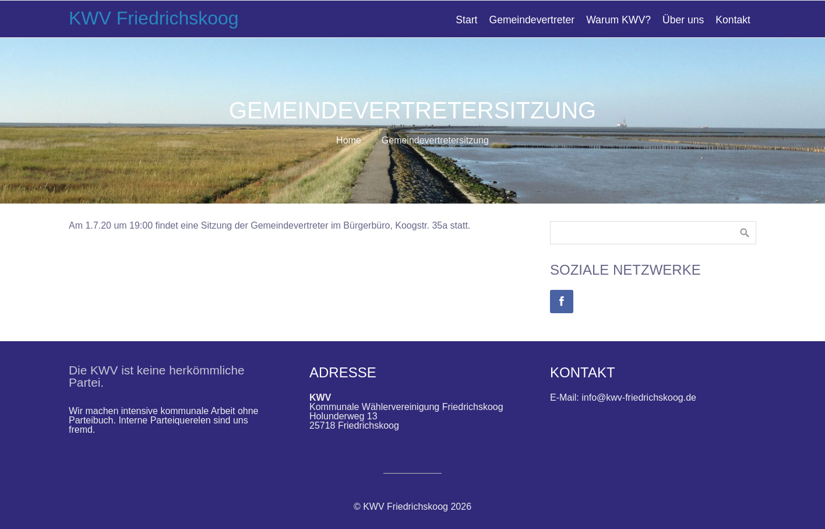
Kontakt (732, 20)
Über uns (683, 20)
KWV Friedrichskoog (154, 18)
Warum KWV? (618, 20)
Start (466, 20)
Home (348, 140)
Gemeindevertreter (531, 20)
